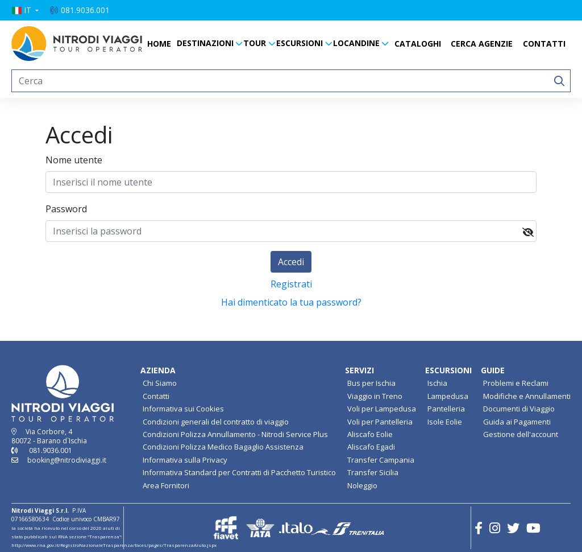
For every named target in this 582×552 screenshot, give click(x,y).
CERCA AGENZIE (482, 43)
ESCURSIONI (299, 43)
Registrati (291, 284)
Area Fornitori (166, 485)
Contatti (156, 396)
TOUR (254, 43)
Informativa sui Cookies (183, 408)
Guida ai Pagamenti (517, 422)
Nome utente (73, 160)
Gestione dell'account (520, 434)
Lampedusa (447, 396)
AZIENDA (158, 370)
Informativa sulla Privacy (185, 460)
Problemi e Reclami (515, 383)
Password (66, 209)
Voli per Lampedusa (381, 408)
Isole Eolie (444, 422)
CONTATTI (544, 43)
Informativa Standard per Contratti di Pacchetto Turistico (239, 472)
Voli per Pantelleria (380, 422)
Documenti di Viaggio (519, 408)
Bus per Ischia (371, 383)
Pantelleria (446, 408)
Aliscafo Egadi (371, 447)
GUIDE (493, 370)
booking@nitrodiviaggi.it (66, 460)
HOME (159, 43)
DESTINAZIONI (205, 43)
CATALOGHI (417, 43)
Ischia (437, 383)
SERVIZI (359, 370)
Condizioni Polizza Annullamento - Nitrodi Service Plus (235, 434)
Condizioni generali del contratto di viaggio (216, 422)
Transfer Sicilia (372, 472)
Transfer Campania (380, 460)
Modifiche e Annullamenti (527, 396)
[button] (25, 10)
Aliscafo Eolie (370, 434)
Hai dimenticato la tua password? (291, 302)
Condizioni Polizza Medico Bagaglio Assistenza (223, 447)
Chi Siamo (160, 383)
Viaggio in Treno (374, 396)
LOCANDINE (356, 43)
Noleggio (362, 485)
